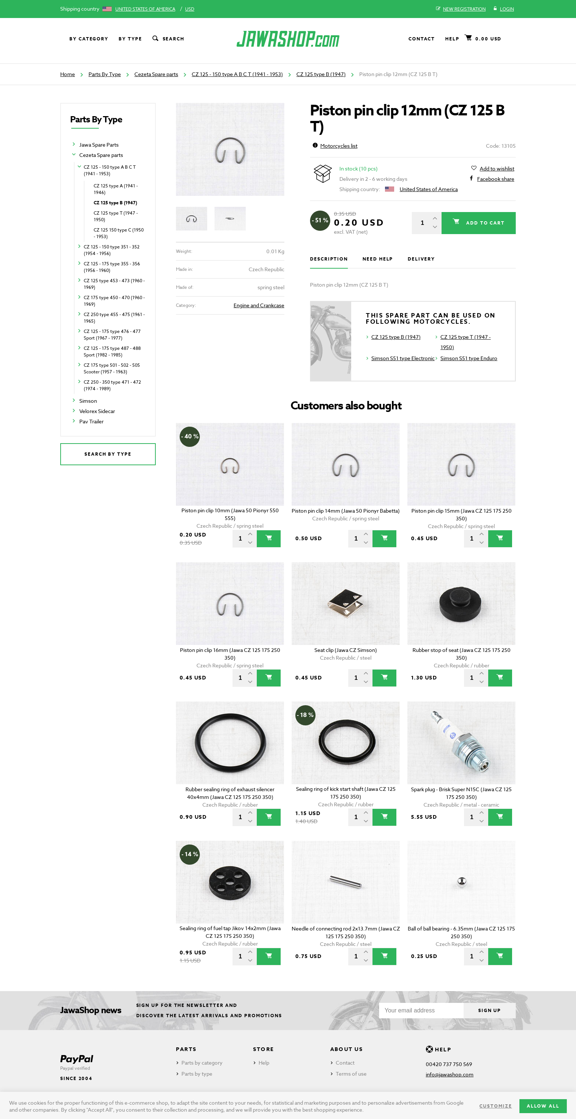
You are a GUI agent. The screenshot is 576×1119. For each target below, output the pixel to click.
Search (167, 39)
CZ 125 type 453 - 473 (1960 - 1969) (114, 283)
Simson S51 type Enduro (468, 358)
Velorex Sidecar (97, 411)
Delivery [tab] (421, 259)
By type (130, 39)
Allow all (543, 1106)
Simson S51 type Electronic (403, 358)
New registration (461, 9)
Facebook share (495, 179)
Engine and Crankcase (259, 305)
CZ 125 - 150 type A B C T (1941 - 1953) (237, 74)
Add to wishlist (497, 169)
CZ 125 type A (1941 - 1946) (116, 189)
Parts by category (202, 1062)
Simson (88, 400)
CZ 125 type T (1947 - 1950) (116, 216)
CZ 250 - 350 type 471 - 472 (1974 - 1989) (112, 385)
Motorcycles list (335, 145)
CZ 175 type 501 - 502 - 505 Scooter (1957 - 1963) (112, 368)
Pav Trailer (91, 421)
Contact (421, 39)
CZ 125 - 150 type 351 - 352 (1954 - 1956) (112, 250)
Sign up (489, 1010)
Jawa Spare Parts (99, 144)
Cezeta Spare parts (156, 74)
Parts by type (196, 1073)
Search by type (108, 454)
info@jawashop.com (450, 1074)
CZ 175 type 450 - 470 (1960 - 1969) (114, 300)
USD (189, 9)
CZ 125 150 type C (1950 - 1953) (119, 233)
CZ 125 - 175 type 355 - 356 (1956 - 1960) (112, 267)
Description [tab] (329, 259)
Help (452, 39)
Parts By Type (105, 74)
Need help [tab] (378, 259)
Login (503, 9)
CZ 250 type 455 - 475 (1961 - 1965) (114, 317)
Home (67, 74)
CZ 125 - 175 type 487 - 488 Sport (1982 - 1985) (112, 351)
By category (88, 39)
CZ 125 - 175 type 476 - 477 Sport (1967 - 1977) (112, 334)
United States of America (145, 9)
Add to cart (484, 223)
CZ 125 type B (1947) (321, 74)
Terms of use (351, 1073)
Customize (495, 1106)
